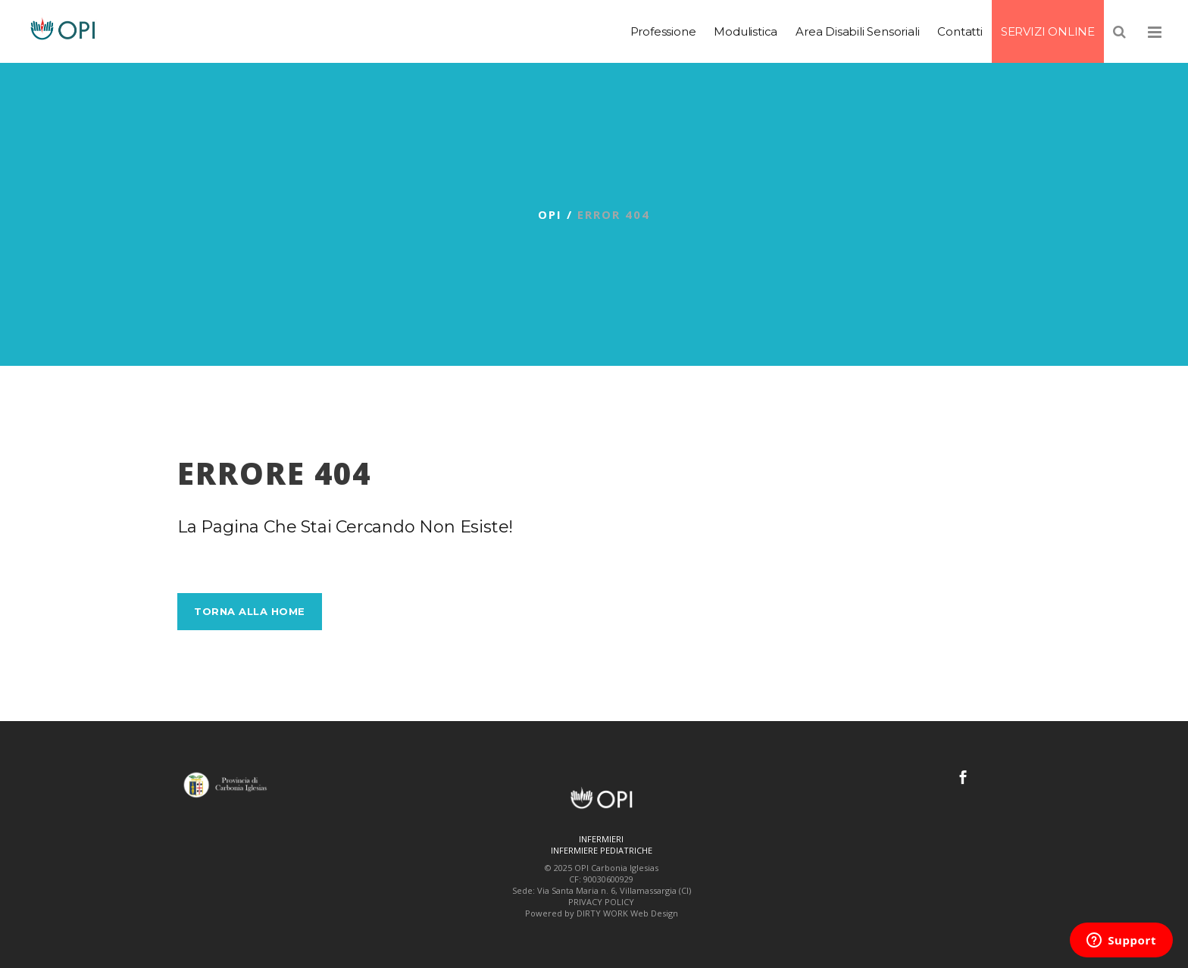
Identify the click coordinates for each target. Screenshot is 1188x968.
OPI (550, 214)
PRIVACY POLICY (601, 901)
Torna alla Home (249, 611)
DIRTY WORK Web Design (627, 913)
